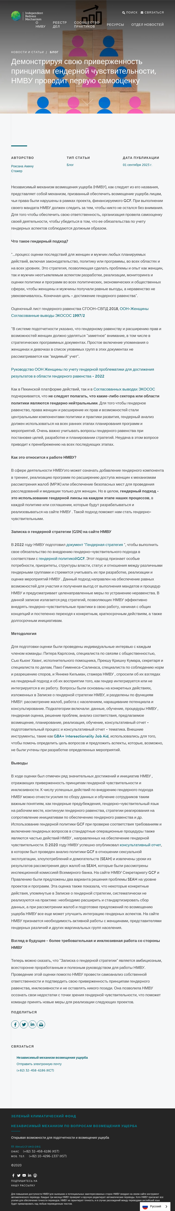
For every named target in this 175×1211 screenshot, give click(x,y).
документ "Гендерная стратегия (94, 544)
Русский (151, 1206)
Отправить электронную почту (39, 1064)
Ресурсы (115, 24)
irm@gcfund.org (26, 1146)
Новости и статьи (27, 52)
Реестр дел (60, 24)
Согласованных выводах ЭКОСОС (124, 389)
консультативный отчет (140, 845)
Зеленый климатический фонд (43, 1116)
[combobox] (155, 1206)
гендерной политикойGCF (61, 558)
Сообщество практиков (87, 24)
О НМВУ (41, 24)
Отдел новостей (147, 24)
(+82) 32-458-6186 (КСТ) (35, 1070)
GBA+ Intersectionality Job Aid (81, 736)
